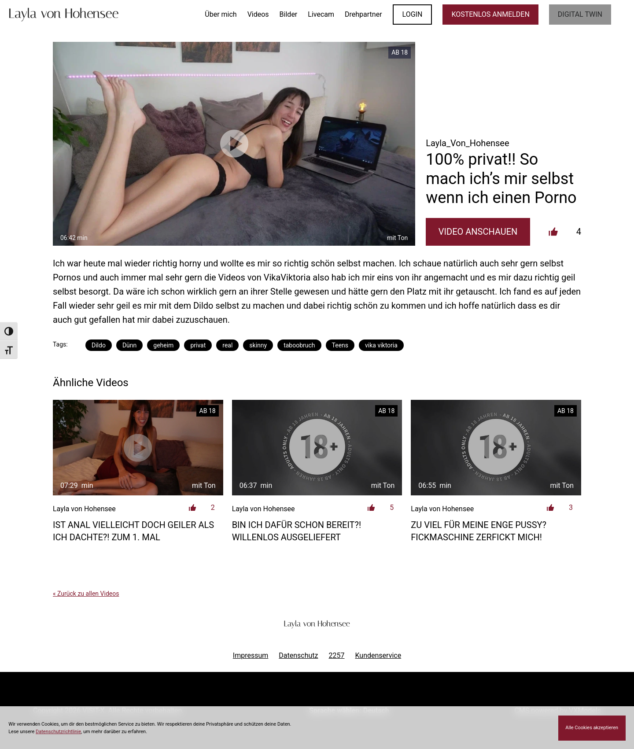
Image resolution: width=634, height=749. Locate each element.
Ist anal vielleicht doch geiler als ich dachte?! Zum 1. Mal (133, 531)
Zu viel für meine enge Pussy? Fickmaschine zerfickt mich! (478, 531)
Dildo (99, 345)
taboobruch (299, 345)
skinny (258, 345)
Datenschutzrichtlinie (58, 731)
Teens (340, 345)
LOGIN (412, 14)
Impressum (251, 655)
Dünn (129, 345)
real (227, 345)
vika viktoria (381, 345)
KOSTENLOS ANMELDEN (490, 14)
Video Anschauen (478, 231)
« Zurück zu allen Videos (86, 593)
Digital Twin (580, 14)
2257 (337, 655)
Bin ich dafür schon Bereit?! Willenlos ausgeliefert (296, 531)
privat (198, 345)
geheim (163, 345)
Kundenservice (378, 655)
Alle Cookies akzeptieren (591, 728)
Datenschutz (298, 655)
